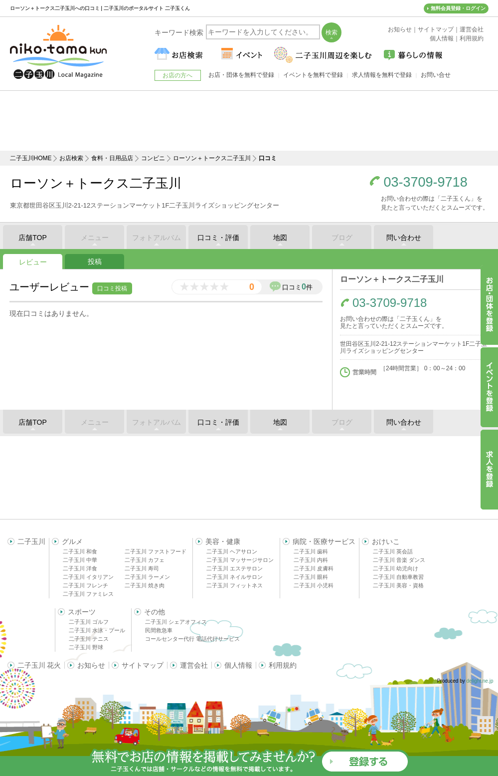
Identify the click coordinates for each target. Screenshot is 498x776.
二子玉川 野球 (86, 647)
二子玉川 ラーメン (147, 577)
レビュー (33, 262)
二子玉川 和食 (80, 551)
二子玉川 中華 (80, 560)
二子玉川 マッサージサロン (240, 560)
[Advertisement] (249, 120)
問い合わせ (403, 238)
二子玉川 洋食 (80, 568)
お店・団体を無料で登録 (241, 74)
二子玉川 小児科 (313, 585)
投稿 (95, 261)
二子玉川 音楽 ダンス (399, 560)
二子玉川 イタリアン (88, 577)
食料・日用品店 (112, 158)
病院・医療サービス (324, 541)
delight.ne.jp (480, 681)
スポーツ (82, 612)
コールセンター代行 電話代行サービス (192, 639)
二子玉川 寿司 (142, 568)
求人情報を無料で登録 (382, 74)
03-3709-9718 (426, 182)
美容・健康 (222, 541)
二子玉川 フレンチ (85, 585)
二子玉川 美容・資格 (398, 585)
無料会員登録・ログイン (458, 8)
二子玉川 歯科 (311, 551)
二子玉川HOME (31, 158)
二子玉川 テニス (89, 639)
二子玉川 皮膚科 (313, 568)
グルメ (72, 541)
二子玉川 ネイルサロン (234, 577)
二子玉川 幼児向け (395, 568)
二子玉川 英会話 (393, 551)
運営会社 (194, 665)
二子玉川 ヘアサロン (231, 551)
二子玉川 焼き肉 (145, 585)
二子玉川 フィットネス (234, 585)
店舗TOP (32, 238)
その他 (154, 612)
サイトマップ (143, 665)
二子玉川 (31, 541)
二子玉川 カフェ (145, 560)
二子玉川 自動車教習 (398, 577)
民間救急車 (158, 630)
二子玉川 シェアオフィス (176, 622)
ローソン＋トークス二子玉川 (212, 158)
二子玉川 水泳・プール (97, 630)
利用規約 (283, 665)
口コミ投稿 (112, 288)
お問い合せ (436, 74)
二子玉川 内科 (311, 560)
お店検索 (71, 158)
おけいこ (386, 541)
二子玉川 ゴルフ (89, 622)
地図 (280, 238)
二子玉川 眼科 (311, 577)
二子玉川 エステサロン (234, 568)
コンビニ (153, 158)
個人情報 (238, 665)
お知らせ (91, 665)
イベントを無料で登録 (313, 74)
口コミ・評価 (218, 238)
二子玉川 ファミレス (88, 594)
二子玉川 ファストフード (155, 551)
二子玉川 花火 (39, 665)
